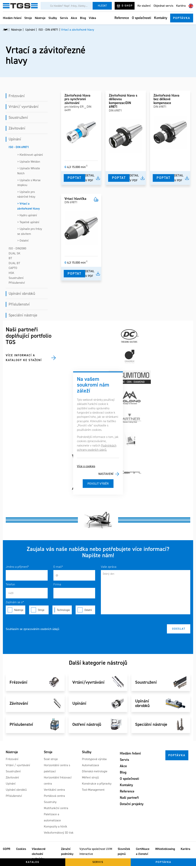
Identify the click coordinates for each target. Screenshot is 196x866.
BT (10, 258)
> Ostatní (23, 240)
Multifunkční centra (56, 808)
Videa (92, 18)
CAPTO (13, 268)
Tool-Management (93, 790)
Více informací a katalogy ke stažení (24, 357)
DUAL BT (14, 263)
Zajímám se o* (15, 602)
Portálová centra (54, 796)
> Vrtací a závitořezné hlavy (28, 206)
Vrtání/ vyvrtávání (23, 106)
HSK (11, 273)
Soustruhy (50, 802)
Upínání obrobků (22, 293)
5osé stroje (51, 759)
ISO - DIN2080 (17, 248)
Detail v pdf (89, 177)
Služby (52, 18)
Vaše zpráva (108, 567)
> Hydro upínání (27, 215)
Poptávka (181, 18)
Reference (121, 18)
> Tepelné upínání (28, 222)
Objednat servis (163, 6)
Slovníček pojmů (124, 851)
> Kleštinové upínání (30, 155)
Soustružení (18, 117)
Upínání (15, 139)
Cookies (21, 849)
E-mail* (58, 567)
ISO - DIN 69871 (19, 147)
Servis (64, 18)
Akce (74, 18)
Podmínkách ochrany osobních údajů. (96, 447)
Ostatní (85, 609)
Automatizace (90, 765)
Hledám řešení (12, 18)
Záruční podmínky (67, 851)
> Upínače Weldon (28, 162)
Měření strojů (90, 777)
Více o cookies (86, 466)
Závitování (17, 128)
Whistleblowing (165, 849)
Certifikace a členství (142, 851)
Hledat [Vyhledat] (102, 5)
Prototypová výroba (94, 759)
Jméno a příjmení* (17, 567)
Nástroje (40, 18)
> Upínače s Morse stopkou (29, 182)
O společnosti (141, 18)
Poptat (74, 177)
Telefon (10, 584)
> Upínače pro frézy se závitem (29, 231)
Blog (83, 18)
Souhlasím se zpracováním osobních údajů (32, 629)
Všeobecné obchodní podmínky (39, 854)
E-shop (125, 6)
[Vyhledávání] (67, 6)
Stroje (28, 18)
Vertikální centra (54, 790)
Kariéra (181, 6)
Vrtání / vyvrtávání (18, 765)
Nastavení (105, 474)
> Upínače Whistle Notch (28, 170)
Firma (57, 584)
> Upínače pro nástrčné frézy (26, 194)
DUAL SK (14, 253)
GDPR (6, 849)
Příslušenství (17, 283)
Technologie (62, 609)
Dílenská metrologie (94, 771)
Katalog (32, 862)
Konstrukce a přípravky (96, 784)
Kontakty (160, 18)
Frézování (17, 95)
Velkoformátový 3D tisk (59, 833)
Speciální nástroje (23, 315)
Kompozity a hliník (55, 826)
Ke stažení (144, 6)
